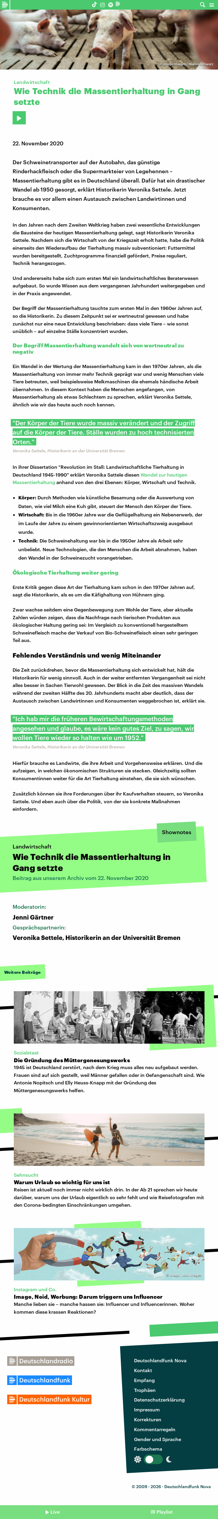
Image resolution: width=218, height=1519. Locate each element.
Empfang (144, 1380)
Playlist (165, 1512)
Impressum (147, 1409)
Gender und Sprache (157, 1439)
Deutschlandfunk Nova (160, 1360)
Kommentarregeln (154, 1429)
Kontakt (143, 1370)
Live (55, 1512)
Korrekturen (147, 1419)
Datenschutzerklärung (159, 1399)
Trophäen (145, 1390)
